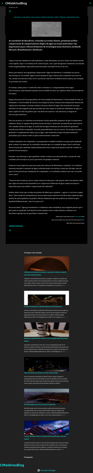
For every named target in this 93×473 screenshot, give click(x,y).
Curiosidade (26, 17)
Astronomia (17, 17)
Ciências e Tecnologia (16, 226)
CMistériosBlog (16, 3)
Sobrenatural (71, 17)
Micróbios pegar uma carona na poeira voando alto (40, 404)
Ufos (77, 17)
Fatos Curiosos (35, 17)
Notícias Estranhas (47, 17)
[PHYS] (83, 219)
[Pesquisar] (90, 3)
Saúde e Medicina (60, 17)
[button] (10, 11)
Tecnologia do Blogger (46, 470)
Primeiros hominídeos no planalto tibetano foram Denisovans (43, 306)
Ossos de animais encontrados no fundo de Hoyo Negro (41, 373)
